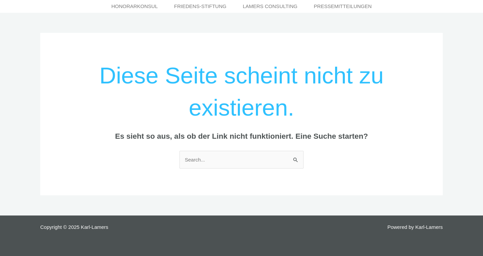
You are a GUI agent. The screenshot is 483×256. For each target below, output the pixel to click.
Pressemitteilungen (343, 6)
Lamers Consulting (270, 6)
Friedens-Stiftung (200, 6)
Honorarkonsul (134, 6)
